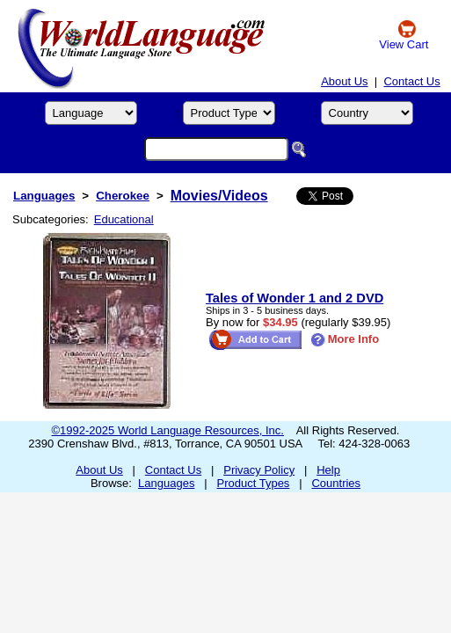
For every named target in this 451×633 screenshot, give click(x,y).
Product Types (253, 483)
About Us (344, 81)
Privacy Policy (259, 470)
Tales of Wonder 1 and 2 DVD (294, 298)
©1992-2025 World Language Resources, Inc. (168, 430)
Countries (335, 483)
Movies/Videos (219, 195)
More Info (345, 339)
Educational (124, 219)
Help (328, 470)
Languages (44, 195)
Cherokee (122, 195)
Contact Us (411, 81)
